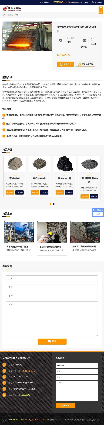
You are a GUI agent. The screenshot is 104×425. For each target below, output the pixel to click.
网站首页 (10, 15)
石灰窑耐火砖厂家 (9, 416)
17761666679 (58, 2)
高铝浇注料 (14, 178)
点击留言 (65, 406)
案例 (17, 15)
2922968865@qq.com (79, 2)
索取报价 (10, 192)
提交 (52, 341)
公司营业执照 (24, 395)
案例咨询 (65, 64)
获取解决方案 (85, 64)
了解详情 (19, 192)
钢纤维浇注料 (39, 178)
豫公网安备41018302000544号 (36, 420)
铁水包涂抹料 (64, 178)
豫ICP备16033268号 (17, 420)
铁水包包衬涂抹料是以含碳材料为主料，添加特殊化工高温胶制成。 (64, 186)
